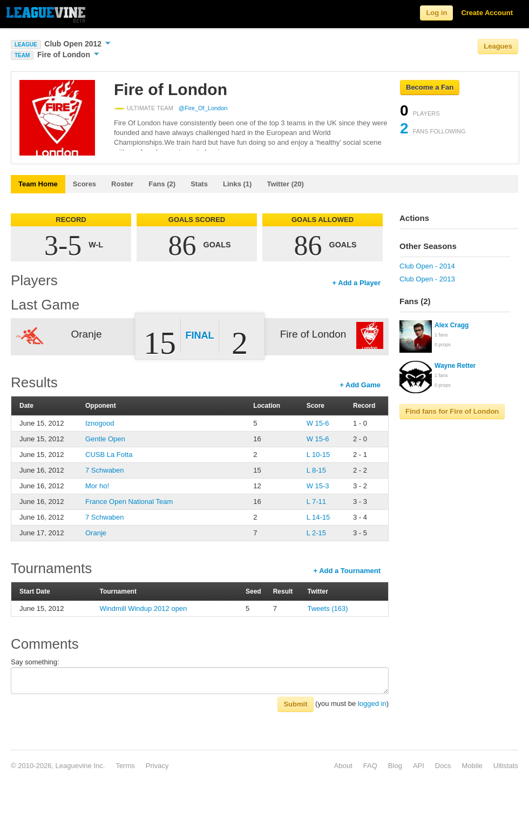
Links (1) (237, 184)
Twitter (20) (285, 184)
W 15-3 (318, 486)
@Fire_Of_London (203, 108)
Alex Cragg (452, 325)
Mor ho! (97, 486)
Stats (199, 184)
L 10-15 (318, 454)
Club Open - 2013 (427, 279)
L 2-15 (316, 533)
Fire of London (68, 54)
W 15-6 (318, 423)
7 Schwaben (104, 470)
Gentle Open (105, 439)
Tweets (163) (328, 608)
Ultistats (505, 766)
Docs (443, 766)
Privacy (157, 766)
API (418, 766)
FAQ (370, 766)
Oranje (95, 533)
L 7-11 (316, 501)
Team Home (38, 184)
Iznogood (99, 423)
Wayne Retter (455, 365)
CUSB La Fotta (108, 454)
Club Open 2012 (77, 43)
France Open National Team (129, 501)
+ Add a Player (357, 283)
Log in (436, 13)
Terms (125, 766)
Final (200, 335)
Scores (84, 184)
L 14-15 (318, 517)
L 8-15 (316, 470)
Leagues (498, 46)
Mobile (472, 766)
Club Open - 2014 (427, 266)
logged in (372, 703)
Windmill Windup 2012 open (143, 608)
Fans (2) (161, 184)
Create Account (487, 13)
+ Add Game (360, 385)
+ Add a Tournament (347, 571)
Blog (395, 766)
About (343, 766)
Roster (122, 184)
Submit (295, 704)
